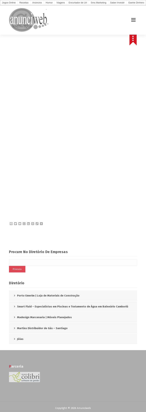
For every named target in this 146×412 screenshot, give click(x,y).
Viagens (60, 2)
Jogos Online (9, 2)
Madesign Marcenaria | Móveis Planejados (44, 340)
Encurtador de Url (78, 2)
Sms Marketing (98, 2)
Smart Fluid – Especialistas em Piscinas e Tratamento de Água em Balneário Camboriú (72, 329)
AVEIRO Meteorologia (73, 119)
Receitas (24, 2)
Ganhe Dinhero (136, 2)
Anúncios (37, 2)
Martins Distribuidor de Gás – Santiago (42, 350)
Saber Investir (117, 2)
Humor (49, 2)
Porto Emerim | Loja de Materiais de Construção (48, 318)
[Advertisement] (73, 79)
